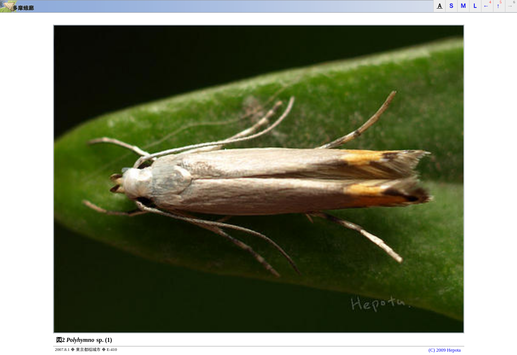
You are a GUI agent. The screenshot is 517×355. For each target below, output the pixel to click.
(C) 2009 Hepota (445, 350)
